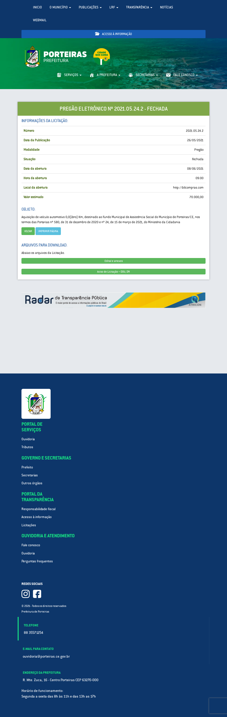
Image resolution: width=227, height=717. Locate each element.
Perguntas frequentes (37, 561)
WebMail (40, 20)
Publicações (90, 7)
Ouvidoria (28, 439)
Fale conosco (30, 545)
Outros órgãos (31, 483)
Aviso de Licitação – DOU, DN (113, 271)
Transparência (139, 7)
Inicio (37, 7)
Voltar (28, 231)
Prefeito (27, 467)
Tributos (27, 447)
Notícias (166, 7)
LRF (113, 7)
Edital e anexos (114, 261)
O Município (60, 7)
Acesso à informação (113, 34)
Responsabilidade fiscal (38, 509)
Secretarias (29, 475)
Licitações (28, 525)
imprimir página (48, 231)
